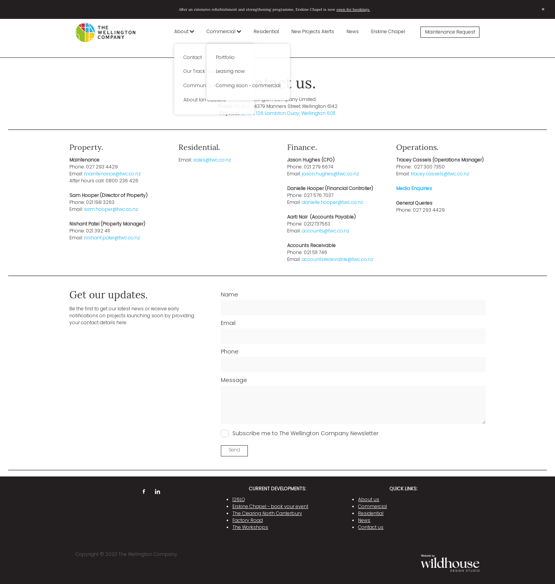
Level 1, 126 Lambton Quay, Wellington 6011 (288, 114)
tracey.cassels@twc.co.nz (440, 174)
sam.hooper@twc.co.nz (111, 210)
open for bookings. (353, 9)
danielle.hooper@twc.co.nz (332, 203)
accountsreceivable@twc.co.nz (337, 260)
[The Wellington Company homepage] (116, 32)
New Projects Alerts (312, 32)
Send (234, 450)
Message (234, 381)
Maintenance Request (450, 32)
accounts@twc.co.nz (325, 231)
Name (229, 295)
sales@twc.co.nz (212, 160)
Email (228, 324)
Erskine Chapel (388, 32)
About (184, 32)
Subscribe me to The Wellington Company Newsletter (305, 434)
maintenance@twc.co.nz (112, 174)
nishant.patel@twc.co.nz (112, 238)
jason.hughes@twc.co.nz (330, 174)
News (352, 32)
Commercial (224, 32)
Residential (266, 32)
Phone (230, 352)
